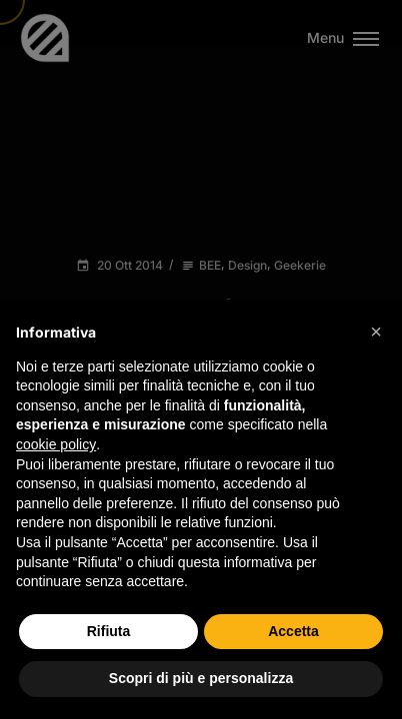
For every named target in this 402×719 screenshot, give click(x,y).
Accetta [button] (293, 631)
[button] (376, 332)
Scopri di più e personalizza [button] (201, 678)
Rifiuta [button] (109, 631)
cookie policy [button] (56, 444)
